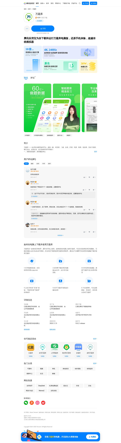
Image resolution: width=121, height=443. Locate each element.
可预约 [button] (29, 368)
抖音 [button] (77, 386)
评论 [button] (32, 77)
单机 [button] (53, 368)
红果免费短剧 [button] (53, 386)
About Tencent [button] (34, 412)
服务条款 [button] (41, 412)
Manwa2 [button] (41, 390)
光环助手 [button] (29, 386)
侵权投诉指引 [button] (85, 412)
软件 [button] (29, 9)
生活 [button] (41, 373)
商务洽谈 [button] (47, 412)
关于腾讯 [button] (26, 412)
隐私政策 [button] (52, 329)
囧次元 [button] (65, 386)
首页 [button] (25, 9)
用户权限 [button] (71, 412)
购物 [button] (53, 373)
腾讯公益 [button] (59, 412)
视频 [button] (41, 368)
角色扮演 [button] (66, 368)
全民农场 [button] (53, 390)
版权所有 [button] (65, 412)
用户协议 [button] (92, 412)
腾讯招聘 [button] (53, 412)
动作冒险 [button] (78, 368)
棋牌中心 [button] (29, 373)
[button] (29, 3)
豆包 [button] (89, 386)
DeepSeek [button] (41, 386)
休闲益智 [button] (90, 368)
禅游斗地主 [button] (29, 390)
